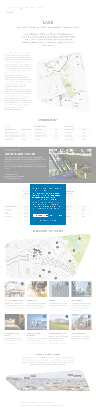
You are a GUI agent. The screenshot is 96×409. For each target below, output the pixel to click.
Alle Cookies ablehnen (56, 215)
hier (62, 208)
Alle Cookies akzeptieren (41, 215)
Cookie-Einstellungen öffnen (48, 220)
